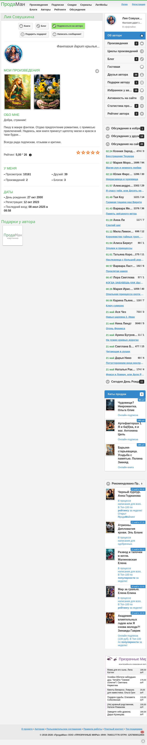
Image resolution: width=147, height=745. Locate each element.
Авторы (46, 9)
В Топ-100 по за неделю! (128, 583)
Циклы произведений (123, 56)
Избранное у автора (123, 96)
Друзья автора (123, 80)
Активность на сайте (122, 103)
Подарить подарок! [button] (36, 39)
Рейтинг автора (123, 119)
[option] (17, 97)
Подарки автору (123, 88)
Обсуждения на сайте (128, 150)
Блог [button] (43, 31)
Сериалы (86, 4)
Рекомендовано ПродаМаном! (129, 489)
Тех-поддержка (134, 734)
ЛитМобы (101, 4)
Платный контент (114, 734)
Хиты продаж (126, 400)
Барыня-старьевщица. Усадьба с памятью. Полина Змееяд (130, 460)
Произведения (39, 4)
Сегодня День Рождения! (128, 387)
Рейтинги (60, 9)
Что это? (30, 160)
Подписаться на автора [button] (70, 31)
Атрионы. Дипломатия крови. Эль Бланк (130, 534)
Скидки (72, 4)
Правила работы (92, 734)
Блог (123, 65)
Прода (13, 4)
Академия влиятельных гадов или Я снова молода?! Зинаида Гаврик (129, 628)
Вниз (143, 741)
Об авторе (115, 40)
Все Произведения (97, 76)
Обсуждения (77, 9)
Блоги (33, 9)
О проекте (27, 734)
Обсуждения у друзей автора (128, 142)
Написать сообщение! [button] (69, 39)
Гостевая (114, 72)
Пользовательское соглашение (64, 734)
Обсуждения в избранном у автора (128, 134)
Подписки (57, 4)
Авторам (39, 734)
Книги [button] (27, 31)
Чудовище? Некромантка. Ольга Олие (127, 412)
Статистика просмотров (124, 111)
